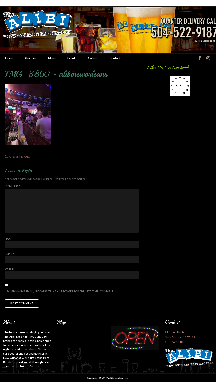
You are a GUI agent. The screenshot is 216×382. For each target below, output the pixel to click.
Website (10, 269)
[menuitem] (31, 58)
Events (72, 58)
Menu (52, 58)
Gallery (93, 58)
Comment (12, 186)
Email (9, 254)
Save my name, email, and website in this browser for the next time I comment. (60, 291)
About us (30, 58)
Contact (114, 58)
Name (9, 238)
